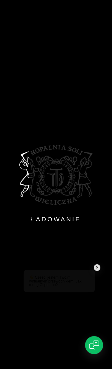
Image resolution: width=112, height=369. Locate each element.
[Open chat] (94, 345)
